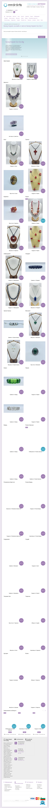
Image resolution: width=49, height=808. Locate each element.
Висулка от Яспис (35, 166)
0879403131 (21, 744)
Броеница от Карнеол (35, 650)
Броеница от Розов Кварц (35, 536)
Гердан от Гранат (35, 593)
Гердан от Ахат (13, 166)
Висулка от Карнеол (13, 250)
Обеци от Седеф (35, 623)
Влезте (33, 5)
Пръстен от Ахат (13, 193)
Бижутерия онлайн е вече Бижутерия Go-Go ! (12, 24)
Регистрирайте (40, 5)
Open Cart (17, 800)
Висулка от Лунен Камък (13, 364)
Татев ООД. (27, 800)
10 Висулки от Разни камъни (35, 451)
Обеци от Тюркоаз (35, 680)
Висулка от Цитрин (13, 707)
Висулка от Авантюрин (17, 79)
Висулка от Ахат (13, 650)
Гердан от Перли (35, 394)
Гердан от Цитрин (13, 680)
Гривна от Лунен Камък (13, 337)
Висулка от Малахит (35, 337)
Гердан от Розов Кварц (35, 508)
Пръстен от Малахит (35, 364)
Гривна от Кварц (13, 394)
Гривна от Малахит (13, 565)
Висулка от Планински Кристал (13, 508)
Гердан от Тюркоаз (35, 707)
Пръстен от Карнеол (13, 223)
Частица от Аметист (13, 136)
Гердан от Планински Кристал (14, 536)
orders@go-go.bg (21, 752)
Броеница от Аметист (24, 728)
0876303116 (21, 760)
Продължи (41, 36)
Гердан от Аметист (13, 109)
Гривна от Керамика (13, 593)
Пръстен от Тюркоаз (13, 623)
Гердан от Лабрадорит (13, 280)
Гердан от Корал (35, 193)
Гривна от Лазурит (35, 280)
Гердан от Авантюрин (32, 79)
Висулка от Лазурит (35, 307)
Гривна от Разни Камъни (35, 479)
